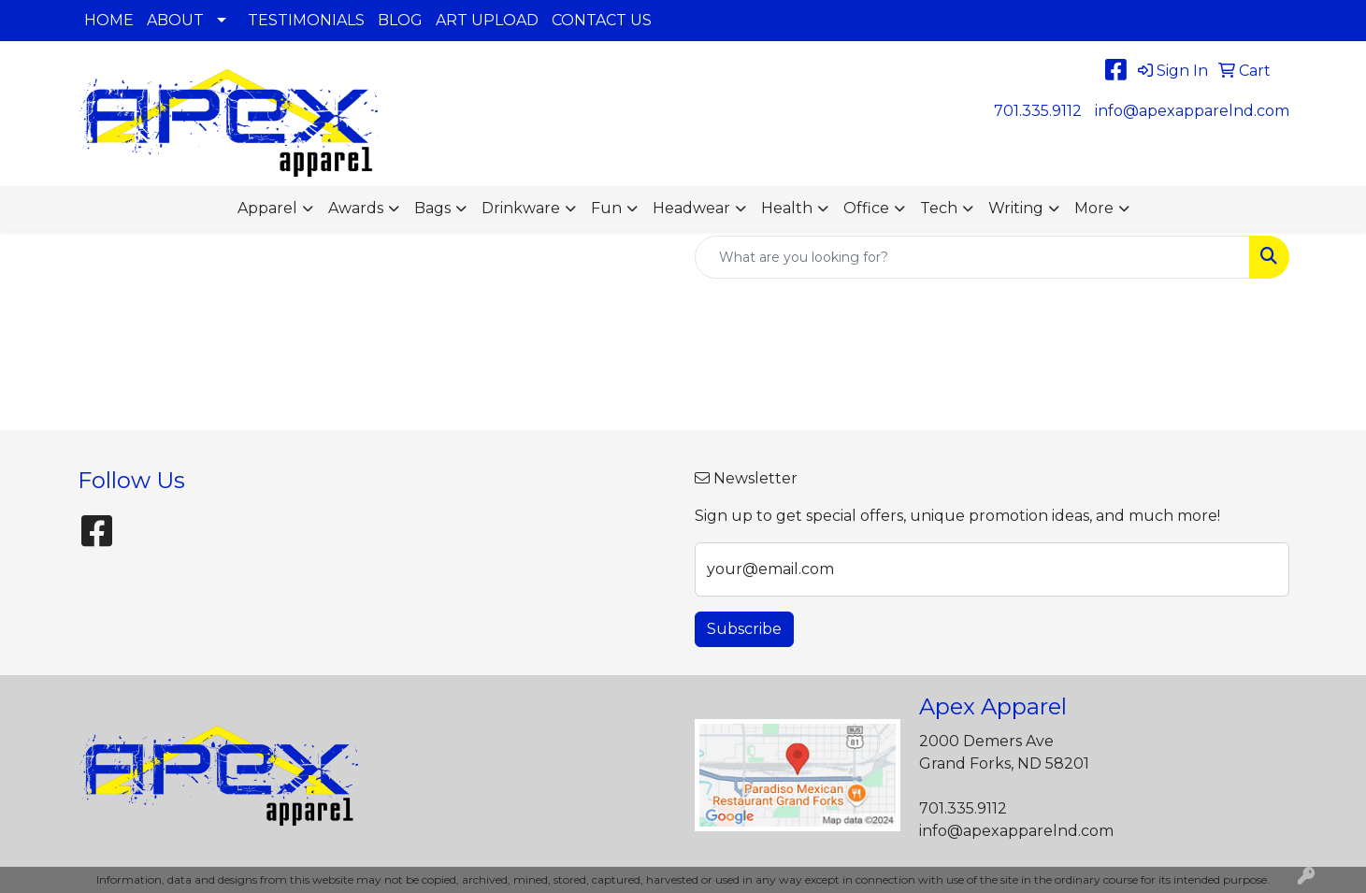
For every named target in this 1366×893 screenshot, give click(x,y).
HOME (109, 20)
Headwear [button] (691, 208)
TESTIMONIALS (306, 20)
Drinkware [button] (521, 208)
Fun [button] (606, 208)
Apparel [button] (267, 208)
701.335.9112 (1038, 111)
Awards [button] (355, 208)
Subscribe (744, 629)
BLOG (400, 20)
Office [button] (866, 208)
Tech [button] (938, 208)
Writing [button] (1015, 208)
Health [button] (786, 208)
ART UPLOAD (487, 20)
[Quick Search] (972, 257)
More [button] (1094, 208)
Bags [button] (432, 208)
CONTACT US (602, 20)
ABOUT (175, 20)
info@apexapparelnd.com (1192, 111)
